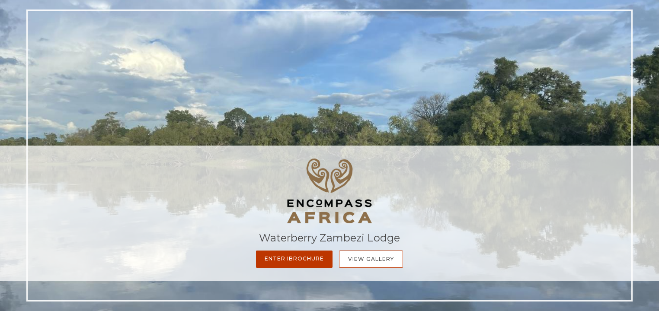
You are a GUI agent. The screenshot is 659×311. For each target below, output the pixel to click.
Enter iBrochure (294, 258)
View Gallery (371, 259)
